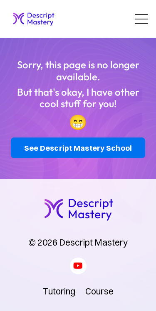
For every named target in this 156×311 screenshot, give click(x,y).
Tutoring (59, 291)
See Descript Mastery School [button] (78, 148)
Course (99, 291)
